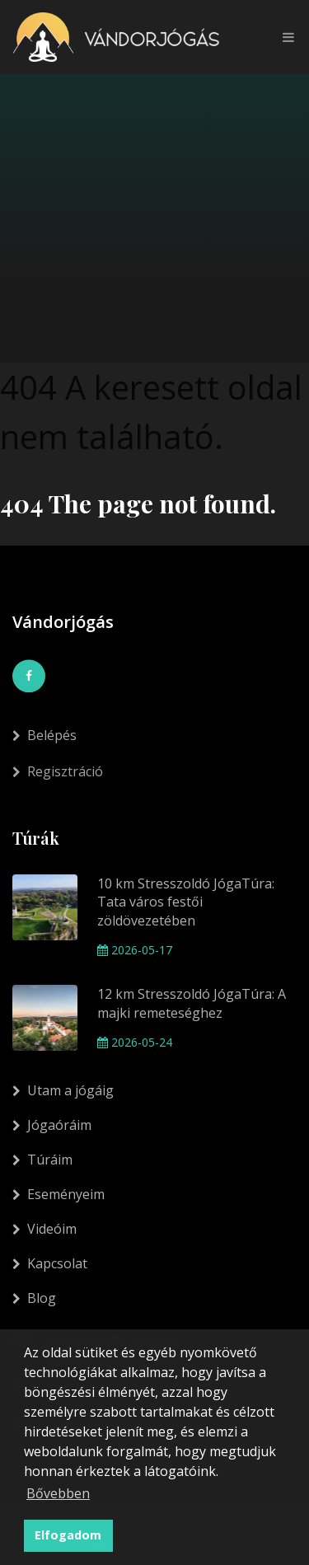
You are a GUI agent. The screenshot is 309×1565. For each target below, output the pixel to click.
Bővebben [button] (58, 1493)
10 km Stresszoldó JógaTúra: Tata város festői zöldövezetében (185, 902)
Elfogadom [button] (68, 1535)
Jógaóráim (51, 1125)
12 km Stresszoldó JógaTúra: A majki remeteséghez (191, 1003)
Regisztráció (57, 783)
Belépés (44, 743)
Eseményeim (58, 1194)
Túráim (42, 1159)
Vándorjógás (63, 622)
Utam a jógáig (63, 1090)
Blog (34, 1298)
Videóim (44, 1229)
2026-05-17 (134, 950)
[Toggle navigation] (284, 37)
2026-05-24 (134, 1042)
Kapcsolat (49, 1263)
